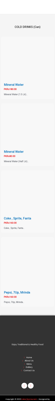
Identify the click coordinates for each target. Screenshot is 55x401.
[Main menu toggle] (49, 7)
